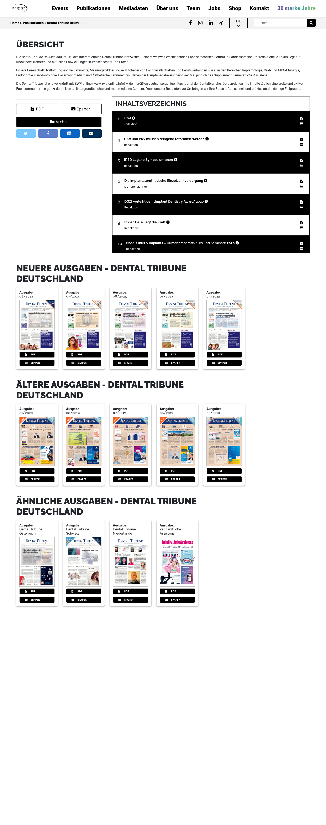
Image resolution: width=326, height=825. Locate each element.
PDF (37, 224)
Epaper (80, 224)
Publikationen (33, 23)
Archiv (59, 237)
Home (14, 23)
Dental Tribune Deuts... (64, 23)
